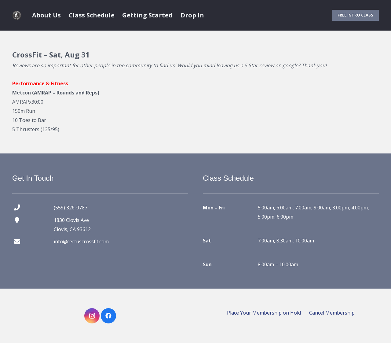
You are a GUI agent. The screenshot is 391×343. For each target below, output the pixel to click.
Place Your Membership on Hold (264, 312)
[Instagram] (92, 315)
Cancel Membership (332, 312)
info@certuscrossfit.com (81, 241)
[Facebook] (108, 315)
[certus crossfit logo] (16, 15)
